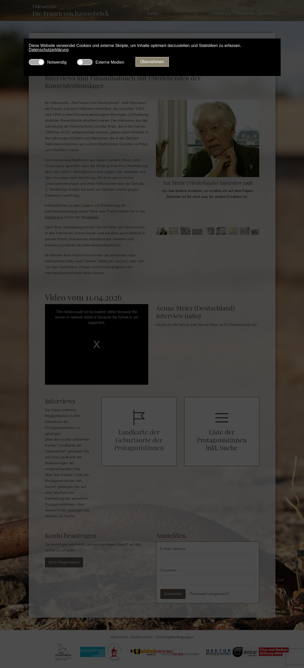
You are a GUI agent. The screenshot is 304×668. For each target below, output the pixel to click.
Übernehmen (152, 62)
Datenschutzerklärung (49, 49)
